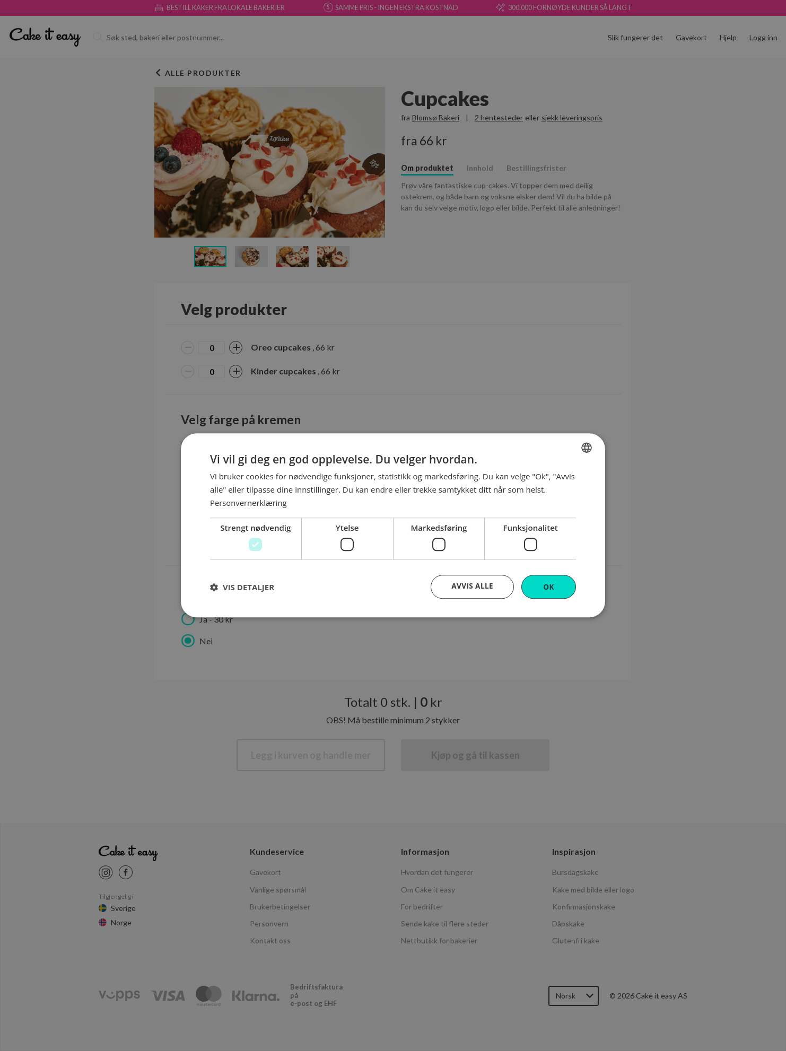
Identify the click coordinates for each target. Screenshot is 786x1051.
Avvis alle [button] (471, 586)
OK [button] (548, 587)
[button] (242, 587)
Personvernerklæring (249, 502)
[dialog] (393, 525)
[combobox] (586, 447)
